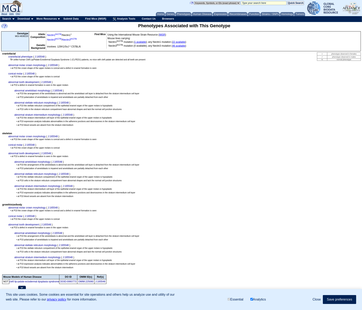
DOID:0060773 (68, 281)
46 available (178, 45)
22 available (178, 42)
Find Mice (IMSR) (95, 18)
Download (23, 18)
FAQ (18, 14)
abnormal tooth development (23, 82)
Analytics (258, 299)
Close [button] (317, 299)
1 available (140, 42)
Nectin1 (54, 35)
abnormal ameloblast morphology (32, 90)
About (4, 14)
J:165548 (40, 56)
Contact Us (149, 18)
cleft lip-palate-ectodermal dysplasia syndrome (34, 281)
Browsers (168, 18)
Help (11, 14)
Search (6, 18)
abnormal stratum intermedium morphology (37, 114)
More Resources (46, 18)
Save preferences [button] (339, 299)
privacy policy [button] (56, 299)
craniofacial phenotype (20, 56)
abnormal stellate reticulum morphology (35, 102)
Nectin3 (54, 39)
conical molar (15, 73)
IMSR (162, 34)
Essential (235, 299)
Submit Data (71, 18)
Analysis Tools (124, 19)
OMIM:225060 (85, 281)
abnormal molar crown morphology (27, 65)
